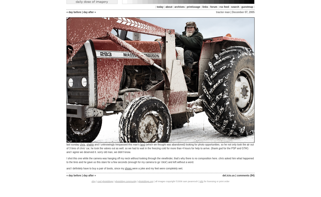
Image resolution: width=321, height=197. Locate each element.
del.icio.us (228, 175)
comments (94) (246, 175)
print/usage (193, 7)
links (205, 7)
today (160, 7)
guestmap (247, 7)
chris (82, 144)
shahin (90, 144)
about (169, 7)
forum (213, 7)
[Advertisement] (160, 190)
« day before (73, 12)
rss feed (224, 7)
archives (180, 7)
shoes (128, 168)
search (235, 7)
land (142, 144)
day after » (89, 12)
